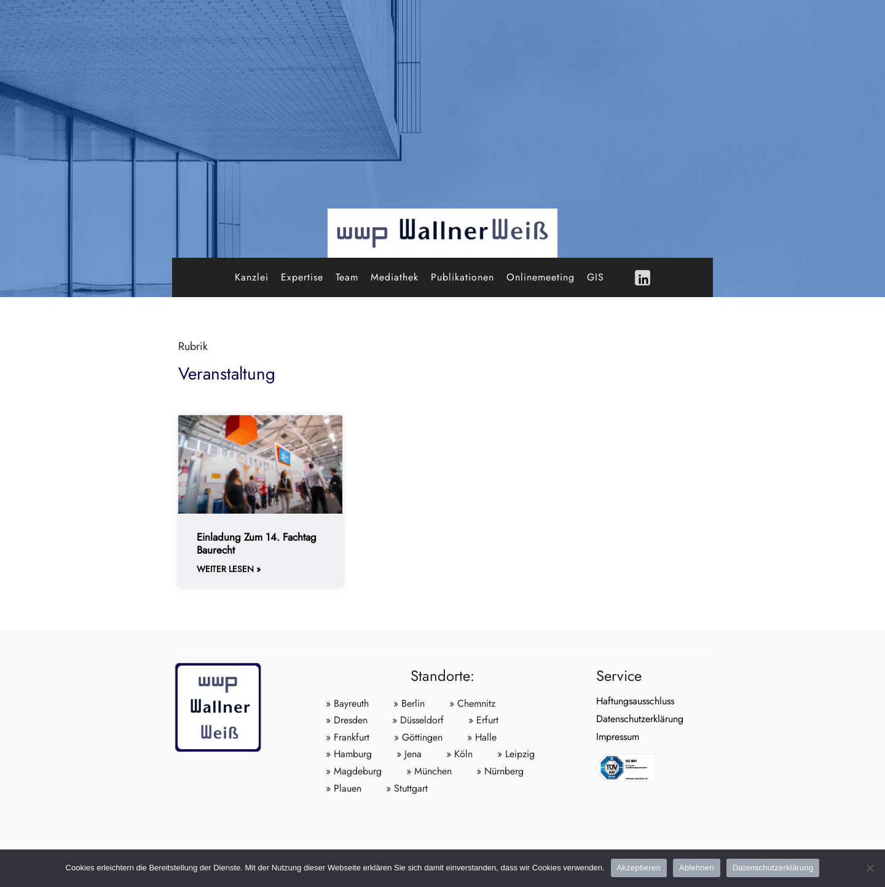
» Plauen (343, 788)
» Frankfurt (347, 737)
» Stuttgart (407, 788)
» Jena (409, 754)
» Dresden (347, 720)
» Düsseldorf (418, 720)
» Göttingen (418, 737)
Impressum (617, 736)
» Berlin (409, 703)
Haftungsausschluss (635, 701)
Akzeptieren (639, 867)
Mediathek (395, 277)
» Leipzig (516, 754)
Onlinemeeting (540, 277)
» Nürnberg (500, 771)
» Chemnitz (472, 703)
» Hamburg (349, 754)
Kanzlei (252, 277)
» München (429, 771)
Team (347, 277)
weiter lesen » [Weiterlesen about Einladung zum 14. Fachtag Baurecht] (229, 569)
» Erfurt (483, 720)
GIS (595, 277)
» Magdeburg (354, 771)
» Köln (459, 754)
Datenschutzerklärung (639, 719)
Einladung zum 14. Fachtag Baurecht (257, 543)
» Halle (482, 737)
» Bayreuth (347, 703)
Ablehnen (696, 867)
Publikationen (462, 277)
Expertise (302, 277)
